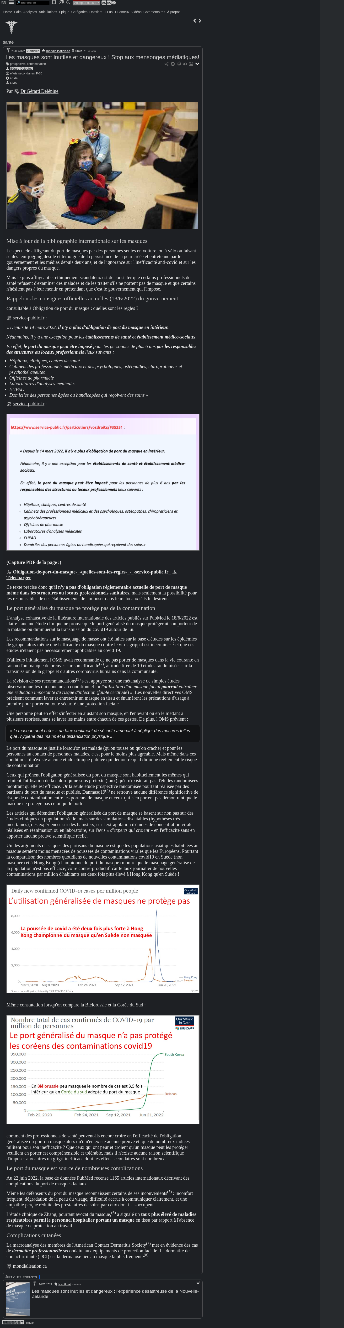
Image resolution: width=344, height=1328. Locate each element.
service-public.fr (28, 317)
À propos (173, 12)
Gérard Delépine (21, 68)
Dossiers (95, 12)
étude (14, 78)
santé (8, 42)
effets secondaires (22, 73)
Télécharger (18, 577)
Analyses (30, 12)
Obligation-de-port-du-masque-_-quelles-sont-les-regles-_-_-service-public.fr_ (92, 571)
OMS (13, 83)
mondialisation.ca (58, 51)
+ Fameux (121, 12)
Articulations (48, 12)
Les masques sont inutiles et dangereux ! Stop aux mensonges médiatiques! (102, 57)
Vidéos (136, 12)
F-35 (39, 73)
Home (7, 12)
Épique (64, 12)
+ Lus (108, 12)
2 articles (33, 51)
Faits (17, 12)
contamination (36, 64)
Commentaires (154, 12)
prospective (18, 64)
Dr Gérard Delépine (40, 91)
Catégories (79, 12)
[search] (33, 2)
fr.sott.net (65, 1284)
